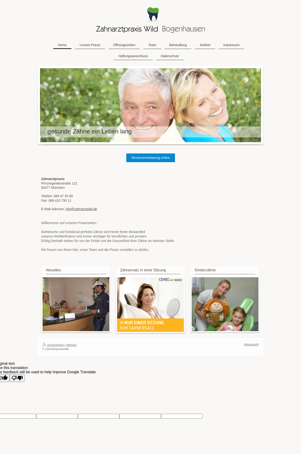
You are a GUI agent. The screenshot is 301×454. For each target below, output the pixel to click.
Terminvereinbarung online (150, 158)
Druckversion (53, 345)
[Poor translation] (17, 378)
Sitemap (71, 345)
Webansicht (251, 344)
